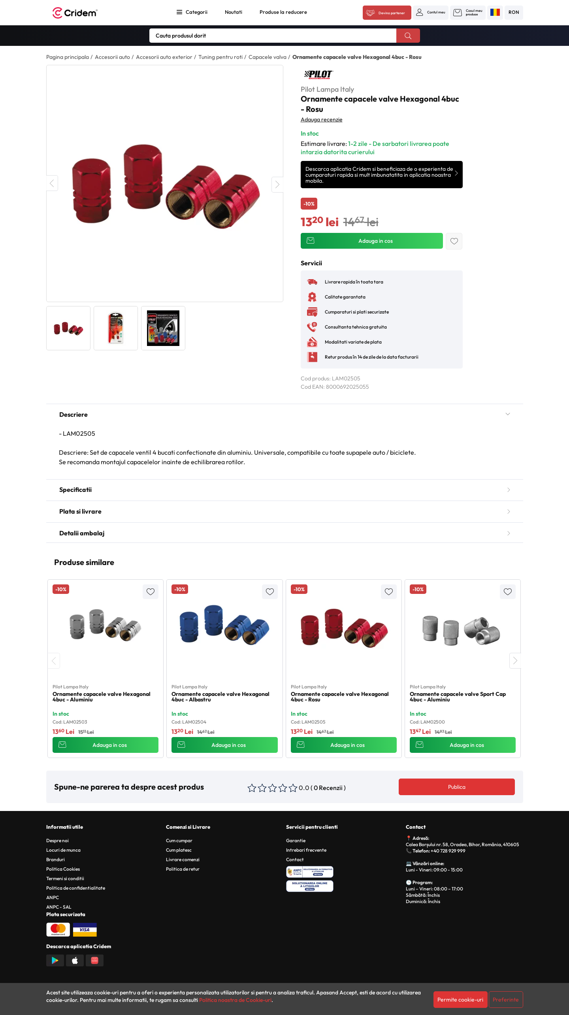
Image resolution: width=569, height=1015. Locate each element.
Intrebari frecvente (306, 850)
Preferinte (506, 999)
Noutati (233, 12)
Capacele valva (267, 56)
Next (277, 185)
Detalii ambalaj (284, 533)
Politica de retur (183, 869)
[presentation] (54, 661)
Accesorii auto (112, 56)
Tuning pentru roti (220, 56)
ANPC (52, 897)
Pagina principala (67, 56)
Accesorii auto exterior (164, 56)
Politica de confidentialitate (75, 888)
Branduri (55, 859)
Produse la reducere (283, 12)
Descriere (284, 414)
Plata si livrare (284, 511)
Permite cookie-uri (460, 999)
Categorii (196, 12)
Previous (52, 183)
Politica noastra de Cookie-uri (235, 1000)
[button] (430, 12)
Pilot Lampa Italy (327, 89)
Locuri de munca (63, 850)
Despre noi (57, 840)
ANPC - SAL (59, 907)
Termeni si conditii (65, 878)
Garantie (295, 840)
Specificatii (284, 489)
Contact (295, 859)
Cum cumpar (179, 840)
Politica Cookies (63, 869)
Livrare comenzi (183, 859)
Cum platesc (179, 850)
